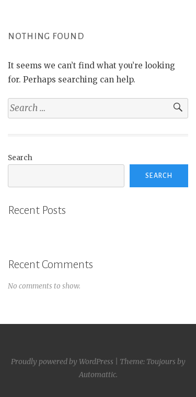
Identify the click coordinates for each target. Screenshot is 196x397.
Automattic (97, 374)
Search (20, 157)
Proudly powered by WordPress (62, 361)
